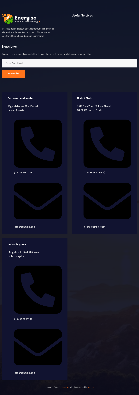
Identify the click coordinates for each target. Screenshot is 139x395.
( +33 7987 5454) (23, 319)
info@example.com (25, 227)
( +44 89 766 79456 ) (94, 173)
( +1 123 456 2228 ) (23, 173)
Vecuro (91, 387)
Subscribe (13, 74)
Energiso (64, 387)
